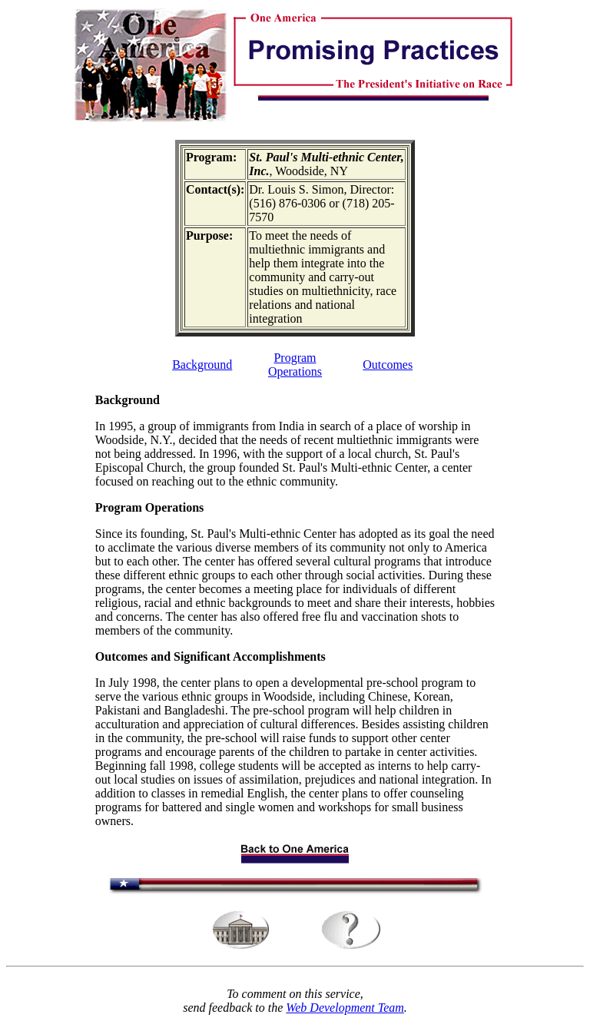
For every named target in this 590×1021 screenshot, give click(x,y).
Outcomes (388, 364)
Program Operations (295, 364)
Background (202, 364)
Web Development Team (344, 1007)
